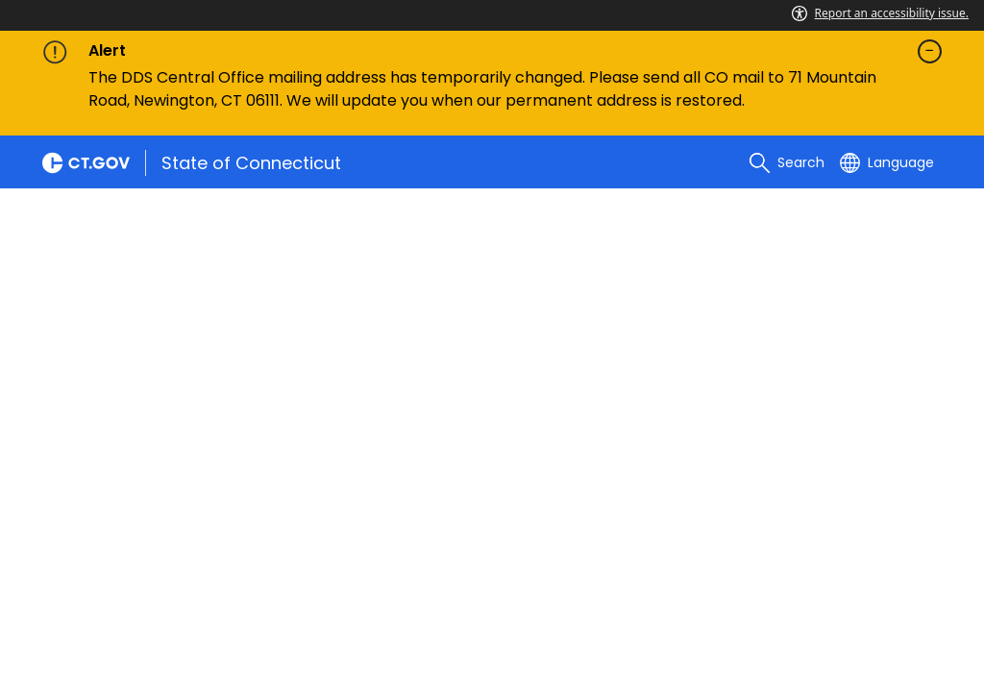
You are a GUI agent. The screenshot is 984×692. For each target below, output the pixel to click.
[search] (787, 162)
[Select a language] (887, 162)
